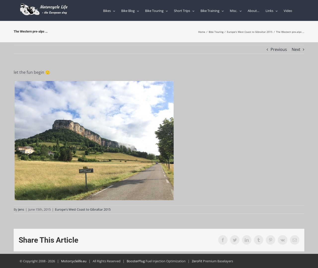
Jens (21, 209)
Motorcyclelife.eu (73, 261)
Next (296, 49)
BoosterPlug (136, 261)
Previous (279, 49)
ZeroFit (197, 261)
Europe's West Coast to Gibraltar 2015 (83, 209)
